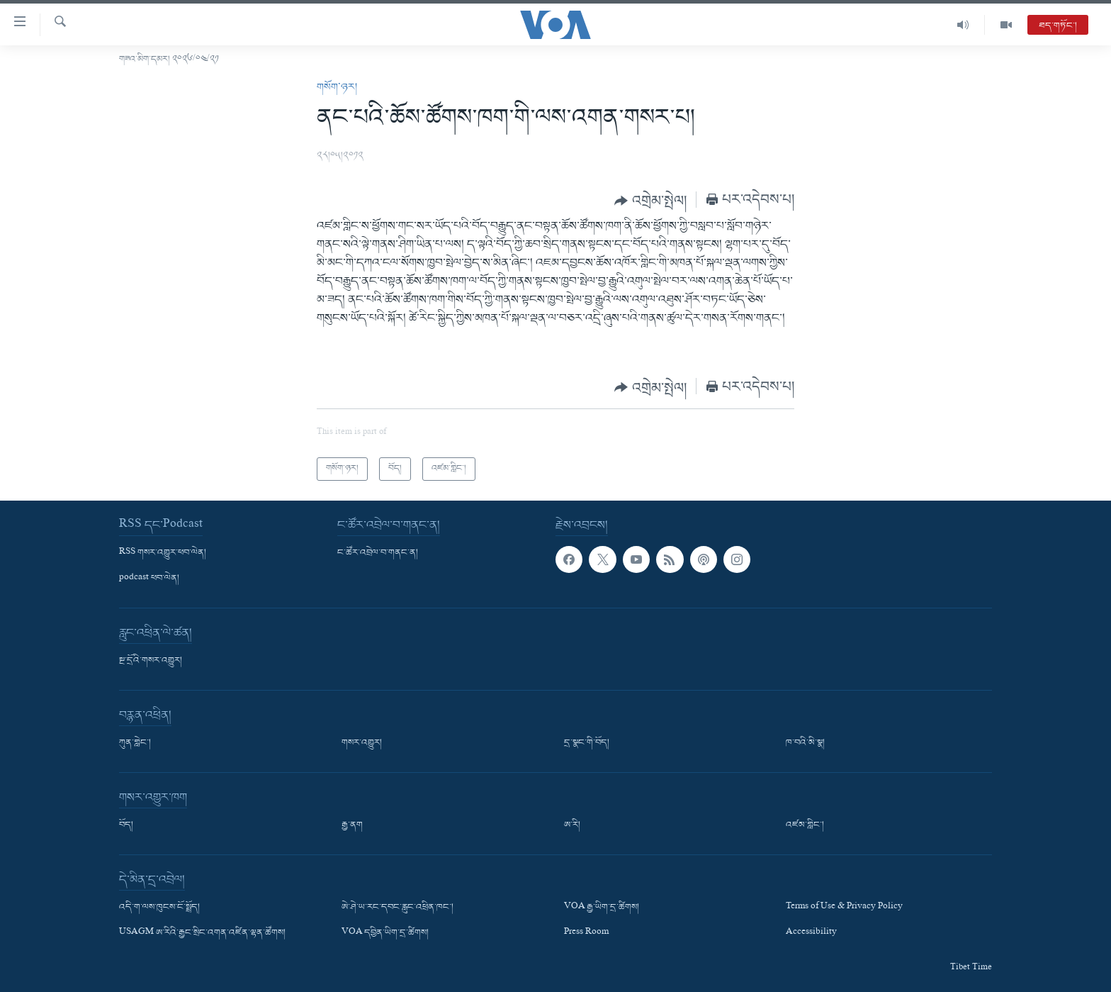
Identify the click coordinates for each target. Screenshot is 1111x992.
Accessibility (811, 933)
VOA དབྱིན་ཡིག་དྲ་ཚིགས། (385, 933)
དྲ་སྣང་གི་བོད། (586, 743)
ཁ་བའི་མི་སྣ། (805, 743)
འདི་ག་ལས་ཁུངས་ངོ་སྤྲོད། (159, 908)
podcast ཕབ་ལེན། (149, 579)
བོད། (126, 825)
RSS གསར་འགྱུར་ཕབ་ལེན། (162, 553)
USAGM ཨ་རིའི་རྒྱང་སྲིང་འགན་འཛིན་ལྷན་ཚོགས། (202, 933)
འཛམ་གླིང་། (805, 825)
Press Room (586, 933)
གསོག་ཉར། (337, 87)
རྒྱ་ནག (352, 825)
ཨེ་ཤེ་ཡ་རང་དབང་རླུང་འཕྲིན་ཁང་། (397, 908)
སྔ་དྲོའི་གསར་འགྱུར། (150, 661)
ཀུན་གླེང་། (135, 743)
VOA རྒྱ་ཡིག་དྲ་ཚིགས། (601, 908)
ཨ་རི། (572, 825)
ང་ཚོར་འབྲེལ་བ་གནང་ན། (377, 553)
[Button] (650, 201)
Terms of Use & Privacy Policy (844, 908)
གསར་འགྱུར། (362, 743)
